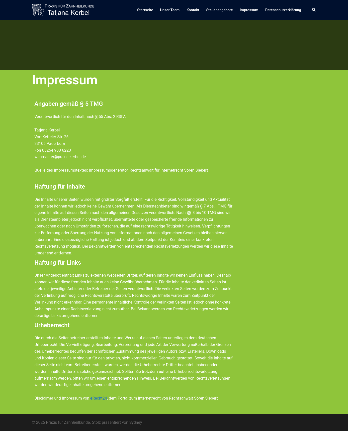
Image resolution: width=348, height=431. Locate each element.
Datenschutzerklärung (283, 10)
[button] (314, 10)
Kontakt (192, 10)
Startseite (145, 10)
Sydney (135, 422)
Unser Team (169, 10)
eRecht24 (98, 398)
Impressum (249, 10)
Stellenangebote (219, 10)
